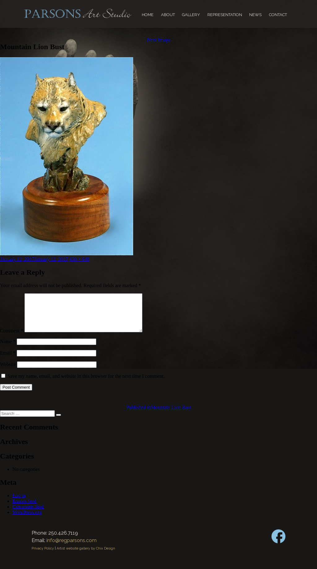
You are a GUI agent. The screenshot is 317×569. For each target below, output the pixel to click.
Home (148, 14)
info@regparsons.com (71, 548)
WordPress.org (26, 519)
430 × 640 (79, 259)
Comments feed (28, 514)
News (255, 14)
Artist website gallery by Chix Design (86, 556)
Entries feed (24, 508)
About (168, 14)
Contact (278, 14)
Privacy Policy (43, 556)
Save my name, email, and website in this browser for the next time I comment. (86, 383)
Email (7, 360)
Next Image (158, 39)
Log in (18, 503)
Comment (11, 338)
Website (8, 371)
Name (7, 348)
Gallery (191, 14)
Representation (224, 14)
